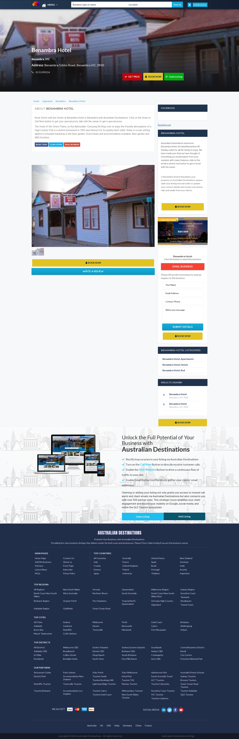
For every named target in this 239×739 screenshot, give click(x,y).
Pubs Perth (98, 672)
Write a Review (93, 271)
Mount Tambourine (43, 633)
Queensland (128, 589)
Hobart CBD (157, 651)
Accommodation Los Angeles (72, 692)
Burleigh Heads (70, 659)
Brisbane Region (41, 601)
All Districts (39, 647)
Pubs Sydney (69, 672)
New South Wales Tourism (130, 696)
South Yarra (98, 659)
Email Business (72, 145)
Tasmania (184, 597)
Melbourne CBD (70, 647)
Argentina (184, 573)
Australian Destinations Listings (178, 736)
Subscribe (68, 569)
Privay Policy (69, 573)
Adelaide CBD (40, 651)
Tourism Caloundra (160, 684)
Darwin (96, 626)
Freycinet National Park (191, 659)
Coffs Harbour (70, 633)
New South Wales (71, 589)
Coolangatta (157, 655)
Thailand (155, 573)
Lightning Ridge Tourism (104, 684)
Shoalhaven (185, 601)
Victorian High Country (162, 601)
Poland (125, 569)
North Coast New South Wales (45, 595)
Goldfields (68, 608)
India (182, 565)
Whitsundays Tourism (132, 690)
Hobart (183, 629)
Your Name (171, 285)
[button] (41, 206)
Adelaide (38, 626)
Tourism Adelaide (188, 690)
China (138, 725)
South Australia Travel (161, 676)
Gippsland (156, 604)
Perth (124, 622)
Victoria (96, 589)
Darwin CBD (98, 651)
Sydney (66, 622)
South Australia (129, 593)
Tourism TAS (128, 680)
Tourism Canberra (159, 698)
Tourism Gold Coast (102, 694)
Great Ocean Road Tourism (189, 685)
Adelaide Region (41, 608)
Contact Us (68, 558)
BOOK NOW (153, 76)
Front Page (68, 565)
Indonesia (127, 573)
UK (101, 725)
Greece (97, 569)
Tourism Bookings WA (103, 680)
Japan (96, 573)
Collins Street (69, 655)
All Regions (39, 589)
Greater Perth (70, 601)
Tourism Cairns (100, 690)
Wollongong (186, 626)
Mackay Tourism (129, 684)
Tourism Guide (100, 676)
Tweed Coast (186, 604)
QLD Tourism (186, 694)
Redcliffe (67, 629)
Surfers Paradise (100, 647)
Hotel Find (127, 676)
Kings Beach (98, 655)
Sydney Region (187, 589)
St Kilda (37, 655)
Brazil (153, 565)
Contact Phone (173, 301)
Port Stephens (100, 601)
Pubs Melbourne (129, 672)
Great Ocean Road (101, 608)
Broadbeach (69, 651)
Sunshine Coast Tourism (163, 690)
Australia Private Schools (192, 672)
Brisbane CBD (128, 651)
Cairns (154, 626)
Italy (96, 562)
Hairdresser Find (159, 672)
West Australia (70, 593)
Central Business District (192, 647)
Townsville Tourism (72, 684)
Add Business (200, 4)
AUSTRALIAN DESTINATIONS (119, 533)
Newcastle (127, 626)
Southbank (156, 647)
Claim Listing (173, 76)
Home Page (40, 558)
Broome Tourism (188, 680)
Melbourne (98, 622)
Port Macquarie (158, 629)
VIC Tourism (157, 694)
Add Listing (184, 516)
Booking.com (164, 124)
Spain (153, 562)
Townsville (98, 629)
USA (109, 725)
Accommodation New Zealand (73, 678)
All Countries (100, 558)
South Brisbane (129, 655)
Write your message (175, 310)
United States (158, 558)
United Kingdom (130, 565)
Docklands (39, 659)
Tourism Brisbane (42, 690)
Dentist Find (40, 676)
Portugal (155, 569)
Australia (126, 558)
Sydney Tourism (188, 676)
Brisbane (184, 622)
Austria (183, 569)
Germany (184, 562)
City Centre (186, 655)
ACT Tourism (157, 680)
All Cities (38, 622)
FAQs (37, 573)
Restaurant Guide (42, 672)
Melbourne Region (160, 589)
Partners (39, 565)
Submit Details (183, 326)
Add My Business (43, 562)
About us (67, 562)
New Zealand (186, 558)
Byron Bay (38, 629)
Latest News (41, 569)
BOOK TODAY (41, 145)
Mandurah (126, 629)
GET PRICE (132, 76)
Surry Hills (156, 659)
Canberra (67, 626)
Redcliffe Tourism (42, 684)
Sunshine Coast (188, 593)
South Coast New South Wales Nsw (162, 595)
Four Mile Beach (129, 659)
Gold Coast (156, 622)
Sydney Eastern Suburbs (133, 647)
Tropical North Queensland (129, 602)
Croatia (97, 565)
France (125, 562)
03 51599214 (42, 72)
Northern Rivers (100, 593)
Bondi (183, 651)
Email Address (172, 293)
